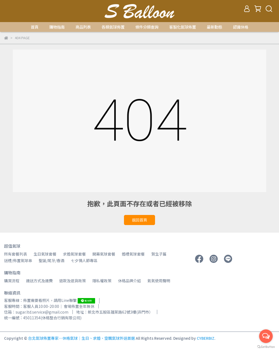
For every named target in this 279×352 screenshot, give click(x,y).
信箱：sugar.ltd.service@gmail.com (36, 312)
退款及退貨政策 (72, 280)
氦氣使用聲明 (158, 280)
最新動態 (214, 27)
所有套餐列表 (15, 254)
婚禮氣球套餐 (133, 254)
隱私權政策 (101, 280)
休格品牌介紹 (129, 280)
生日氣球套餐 (45, 254)
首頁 (34, 27)
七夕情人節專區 (84, 260)
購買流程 (11, 280)
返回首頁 (139, 220)
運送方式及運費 (39, 280)
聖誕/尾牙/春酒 (51, 260)
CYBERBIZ (205, 338)
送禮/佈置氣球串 (18, 260)
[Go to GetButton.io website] (266, 346)
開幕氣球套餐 (103, 254)
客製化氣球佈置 (182, 27)
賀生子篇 (158, 254)
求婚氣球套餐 (74, 254)
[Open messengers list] (266, 336)
